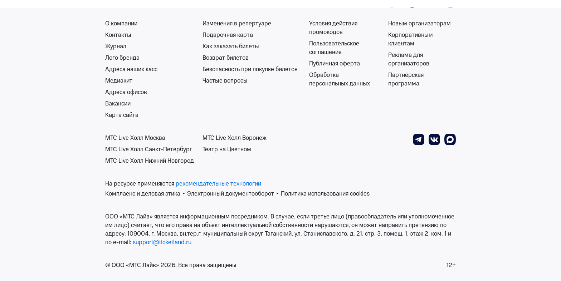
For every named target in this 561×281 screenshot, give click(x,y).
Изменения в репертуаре (237, 23)
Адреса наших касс (131, 69)
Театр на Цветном (227, 149)
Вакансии (118, 103)
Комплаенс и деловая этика (142, 193)
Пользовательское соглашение (334, 47)
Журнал (115, 46)
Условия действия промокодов (333, 27)
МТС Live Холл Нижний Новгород (149, 161)
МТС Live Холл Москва (135, 138)
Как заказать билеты (231, 46)
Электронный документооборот (230, 193)
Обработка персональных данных (339, 79)
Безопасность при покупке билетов (250, 69)
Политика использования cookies (325, 193)
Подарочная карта (228, 35)
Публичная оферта (334, 63)
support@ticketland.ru (162, 242)
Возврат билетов (226, 58)
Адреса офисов (126, 92)
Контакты (118, 35)
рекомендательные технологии (218, 183)
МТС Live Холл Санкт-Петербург (148, 149)
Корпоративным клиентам (410, 39)
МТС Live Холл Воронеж (235, 138)
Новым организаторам (419, 23)
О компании (121, 23)
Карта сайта (121, 115)
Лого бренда (122, 58)
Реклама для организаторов (408, 59)
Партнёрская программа (406, 79)
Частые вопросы (225, 81)
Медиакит (118, 81)
